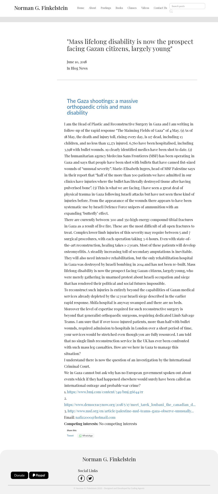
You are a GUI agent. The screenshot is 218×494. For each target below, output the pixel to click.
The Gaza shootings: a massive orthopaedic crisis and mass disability (102, 107)
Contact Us (160, 8)
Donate (19, 475)
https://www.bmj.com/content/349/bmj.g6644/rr (105, 391)
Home (80, 8)
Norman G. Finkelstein (41, 7)
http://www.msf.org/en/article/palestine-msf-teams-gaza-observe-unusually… (131, 410)
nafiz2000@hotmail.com (95, 417)
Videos (145, 8)
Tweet (70, 435)
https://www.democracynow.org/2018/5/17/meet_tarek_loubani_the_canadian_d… (129, 404)
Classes (132, 8)
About (92, 8)
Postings (106, 8)
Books (119, 8)
